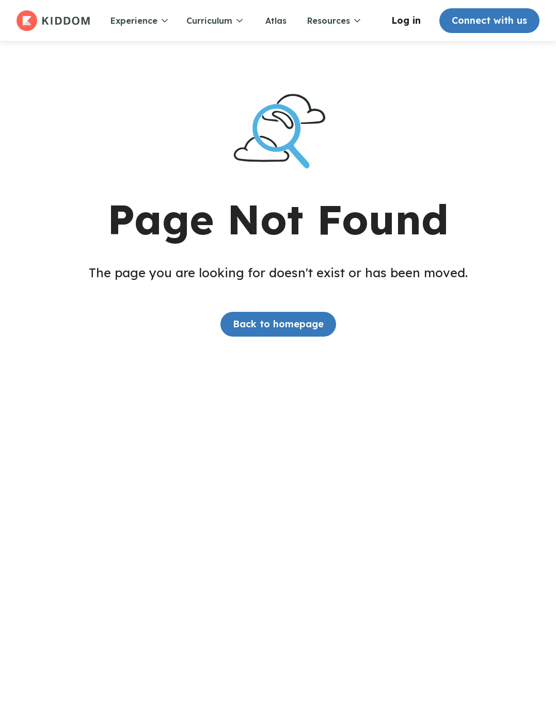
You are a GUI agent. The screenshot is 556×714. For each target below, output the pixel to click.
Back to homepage (278, 324)
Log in (406, 20)
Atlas (276, 20)
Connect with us (489, 20)
